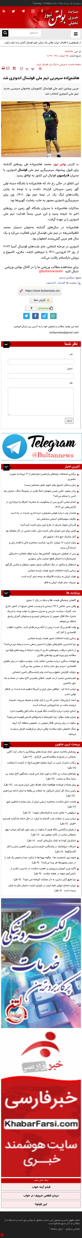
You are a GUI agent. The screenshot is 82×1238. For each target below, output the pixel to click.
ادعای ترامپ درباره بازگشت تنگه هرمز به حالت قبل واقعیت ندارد (43, 711)
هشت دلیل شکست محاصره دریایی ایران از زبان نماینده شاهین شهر (40, 804)
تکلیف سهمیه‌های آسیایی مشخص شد (56, 519)
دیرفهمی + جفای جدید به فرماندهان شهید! (49, 813)
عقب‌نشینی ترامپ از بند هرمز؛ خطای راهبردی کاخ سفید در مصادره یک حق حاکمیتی (40, 680)
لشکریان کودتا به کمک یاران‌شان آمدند (51, 841)
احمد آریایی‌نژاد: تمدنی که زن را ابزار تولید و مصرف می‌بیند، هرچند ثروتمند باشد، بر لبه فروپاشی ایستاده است (42, 702)
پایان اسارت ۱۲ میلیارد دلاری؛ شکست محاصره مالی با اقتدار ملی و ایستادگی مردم (42, 545)
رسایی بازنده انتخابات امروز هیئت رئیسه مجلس (52, 571)
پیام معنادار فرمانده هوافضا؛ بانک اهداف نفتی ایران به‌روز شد (40, 785)
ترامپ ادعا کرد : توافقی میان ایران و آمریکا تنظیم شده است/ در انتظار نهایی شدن (40, 691)
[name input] (41, 361)
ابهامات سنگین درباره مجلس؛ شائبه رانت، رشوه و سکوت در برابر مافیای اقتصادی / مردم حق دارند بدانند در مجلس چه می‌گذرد (39, 663)
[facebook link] (35, 316)
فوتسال (61, 283)
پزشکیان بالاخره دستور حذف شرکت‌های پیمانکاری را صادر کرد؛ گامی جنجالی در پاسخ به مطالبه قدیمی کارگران (41, 754)
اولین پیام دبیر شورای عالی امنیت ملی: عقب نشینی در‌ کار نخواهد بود (40, 531)
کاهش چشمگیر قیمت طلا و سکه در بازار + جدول (51, 600)
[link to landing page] (60, 17)
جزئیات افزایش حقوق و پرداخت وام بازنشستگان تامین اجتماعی (44, 672)
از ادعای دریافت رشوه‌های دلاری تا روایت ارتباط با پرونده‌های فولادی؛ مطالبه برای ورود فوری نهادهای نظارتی (40, 652)
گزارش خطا (41, 300)
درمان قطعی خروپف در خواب (41, 1195)
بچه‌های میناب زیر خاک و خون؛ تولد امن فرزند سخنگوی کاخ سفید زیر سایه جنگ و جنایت (40, 776)
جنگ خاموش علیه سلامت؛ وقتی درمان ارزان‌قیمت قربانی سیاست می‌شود (43, 731)
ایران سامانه (57, 1229)
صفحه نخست (74, 64)
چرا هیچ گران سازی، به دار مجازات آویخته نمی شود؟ (45, 880)
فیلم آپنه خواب (41, 1187)
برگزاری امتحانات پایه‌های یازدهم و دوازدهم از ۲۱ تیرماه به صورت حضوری (43, 476)
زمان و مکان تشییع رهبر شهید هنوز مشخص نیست (50, 485)
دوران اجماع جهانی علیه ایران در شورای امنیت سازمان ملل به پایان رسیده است (42, 888)
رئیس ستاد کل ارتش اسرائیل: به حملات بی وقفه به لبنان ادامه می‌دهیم (39, 793)
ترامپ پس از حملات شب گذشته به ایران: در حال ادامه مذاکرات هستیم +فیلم (39, 821)
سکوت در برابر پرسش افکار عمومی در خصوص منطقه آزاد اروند (44, 723)
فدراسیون (51, 283)
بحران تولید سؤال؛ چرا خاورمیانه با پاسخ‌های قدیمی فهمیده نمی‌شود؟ (41, 717)
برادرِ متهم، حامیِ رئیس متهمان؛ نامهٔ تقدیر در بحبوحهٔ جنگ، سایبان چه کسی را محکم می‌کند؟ (40, 493)
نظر (71, 383)
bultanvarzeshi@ (51, 271)
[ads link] (41, 447)
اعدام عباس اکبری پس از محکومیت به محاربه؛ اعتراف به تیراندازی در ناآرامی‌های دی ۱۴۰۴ (41, 504)
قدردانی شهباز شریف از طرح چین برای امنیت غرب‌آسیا (48, 525)
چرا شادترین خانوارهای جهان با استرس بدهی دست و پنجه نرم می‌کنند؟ (40, 644)
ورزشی (62, 64)
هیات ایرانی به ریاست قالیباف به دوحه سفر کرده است (48, 577)
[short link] (42, 291)
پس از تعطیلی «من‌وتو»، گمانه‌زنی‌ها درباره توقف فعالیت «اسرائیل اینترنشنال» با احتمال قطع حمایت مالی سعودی (42, 556)
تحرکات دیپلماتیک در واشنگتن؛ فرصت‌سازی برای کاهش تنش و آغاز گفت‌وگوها (41, 849)
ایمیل (70, 369)
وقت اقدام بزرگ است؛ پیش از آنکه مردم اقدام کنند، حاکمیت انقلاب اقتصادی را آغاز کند (41, 629)
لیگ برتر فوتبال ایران (47, 64)
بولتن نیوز (60, 164)
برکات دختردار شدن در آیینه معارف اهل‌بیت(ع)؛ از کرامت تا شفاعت (41, 765)
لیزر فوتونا (41, 1204)
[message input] (41, 401)
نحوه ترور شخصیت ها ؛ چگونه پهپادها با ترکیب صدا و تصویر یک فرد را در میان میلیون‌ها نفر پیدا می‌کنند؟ (40, 860)
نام (71, 354)
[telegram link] (44, 316)
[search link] (5, 33)
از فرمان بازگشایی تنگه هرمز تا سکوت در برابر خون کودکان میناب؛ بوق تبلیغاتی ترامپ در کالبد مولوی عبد (40, 832)
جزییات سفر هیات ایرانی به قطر (60, 582)
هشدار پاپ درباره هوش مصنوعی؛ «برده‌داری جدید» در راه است (43, 513)
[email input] (41, 376)
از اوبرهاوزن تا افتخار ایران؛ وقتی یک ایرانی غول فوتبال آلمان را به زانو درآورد (42, 43)
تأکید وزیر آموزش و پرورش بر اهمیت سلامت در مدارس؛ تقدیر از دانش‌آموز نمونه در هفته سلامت (43, 871)
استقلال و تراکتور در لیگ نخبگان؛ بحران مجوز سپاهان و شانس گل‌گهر (40, 565)
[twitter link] (26, 316)
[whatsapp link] (53, 316)
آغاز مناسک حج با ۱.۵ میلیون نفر (59, 537)
